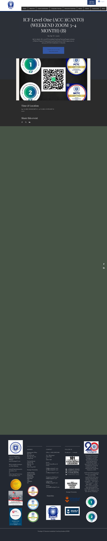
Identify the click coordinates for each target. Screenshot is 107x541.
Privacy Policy (50, 495)
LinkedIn (75, 452)
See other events (53, 51)
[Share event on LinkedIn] (29, 122)
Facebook (67, 452)
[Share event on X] (26, 122)
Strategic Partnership (71, 492)
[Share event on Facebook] (22, 122)
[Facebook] (104, 264)
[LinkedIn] (104, 268)
